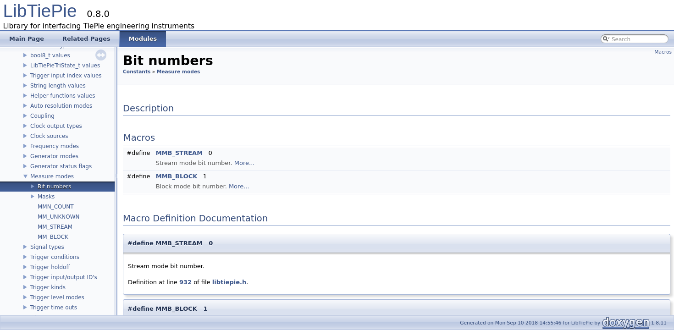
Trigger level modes (57, 297)
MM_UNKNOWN (59, 217)
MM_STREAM (55, 227)
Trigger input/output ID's (63, 277)
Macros (663, 52)
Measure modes (52, 176)
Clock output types (56, 126)
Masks (46, 196)
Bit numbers (54, 186)
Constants (136, 72)
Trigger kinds (48, 287)
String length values (58, 85)
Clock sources (49, 136)
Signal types (47, 247)
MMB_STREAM (179, 152)
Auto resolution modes (61, 106)
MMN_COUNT (56, 207)
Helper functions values (62, 96)
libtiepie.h (229, 282)
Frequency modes (54, 146)
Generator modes (54, 156)
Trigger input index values (66, 75)
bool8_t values (50, 55)
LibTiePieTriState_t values (65, 65)
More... (244, 163)
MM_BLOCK (53, 237)
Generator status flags (61, 166)
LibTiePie (40, 11)
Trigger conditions (54, 257)
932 (185, 282)
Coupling (42, 116)
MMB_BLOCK (177, 176)
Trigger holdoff (50, 267)
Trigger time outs (53, 307)
